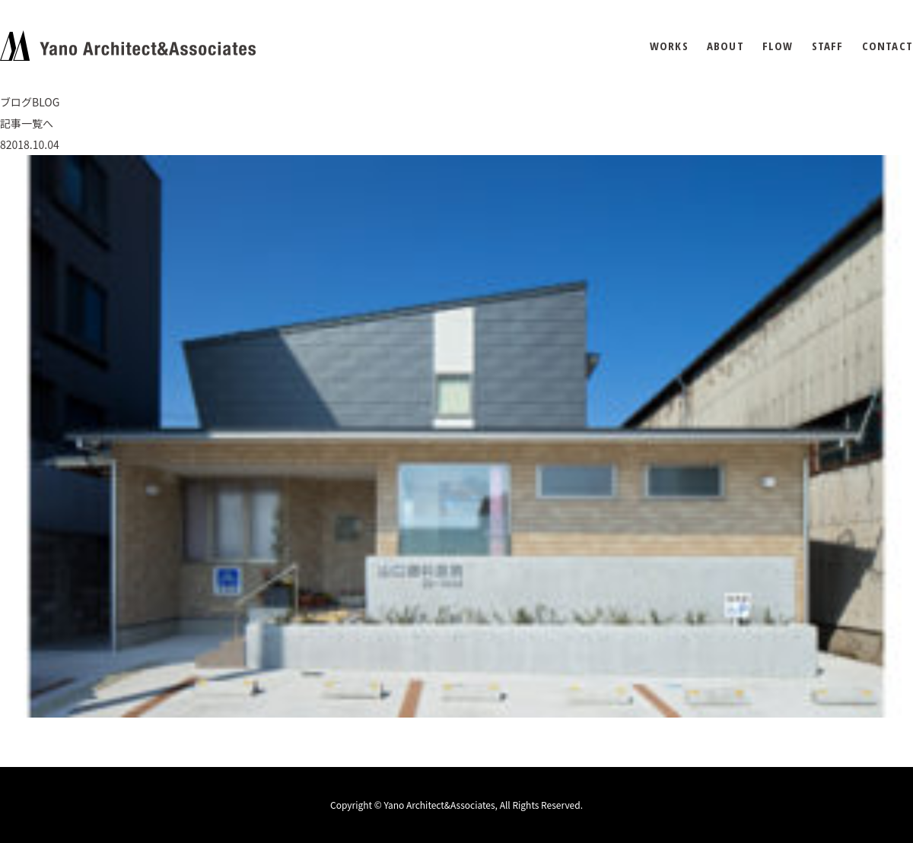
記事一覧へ (26, 123)
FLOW (778, 46)
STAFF (828, 46)
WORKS (669, 46)
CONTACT (887, 46)
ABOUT (725, 46)
